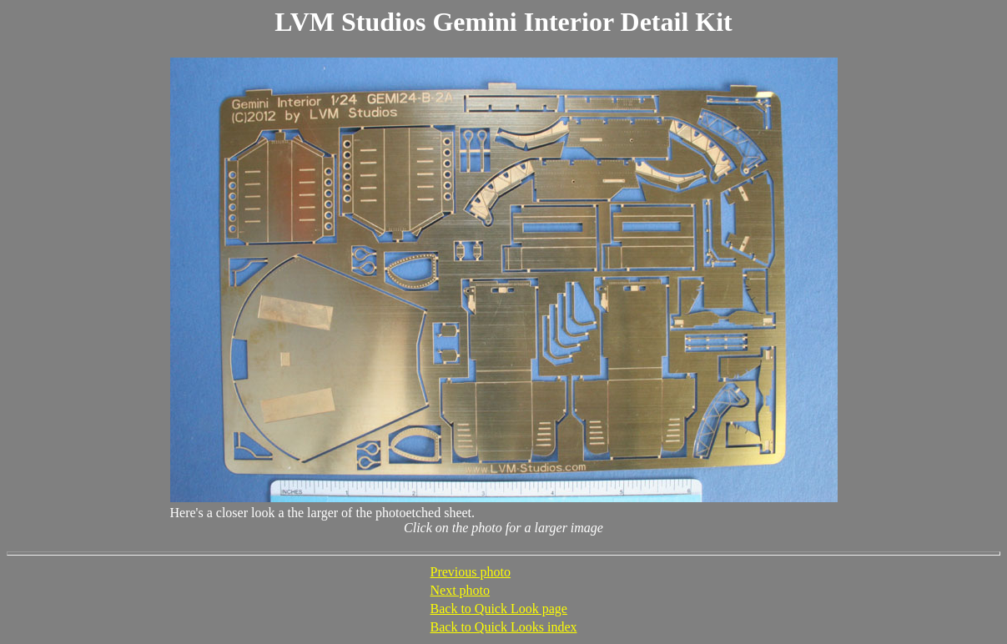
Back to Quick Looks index (503, 627)
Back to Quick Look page (498, 608)
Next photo (460, 590)
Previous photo (470, 572)
